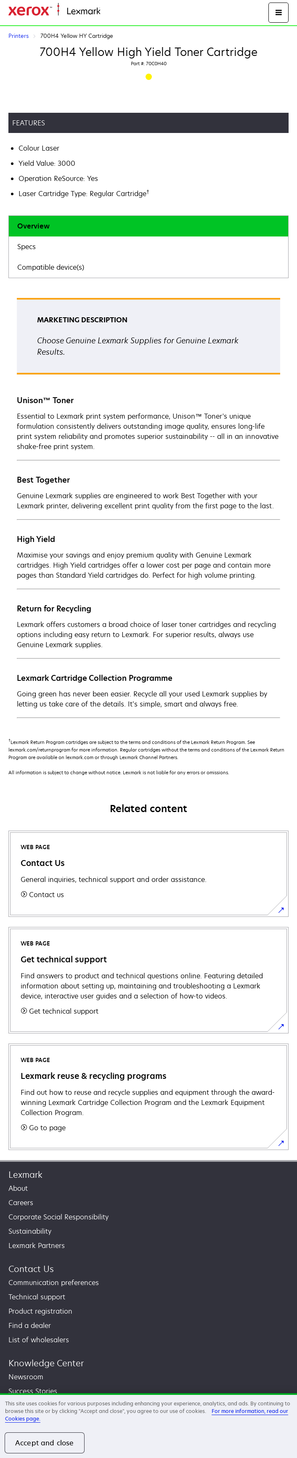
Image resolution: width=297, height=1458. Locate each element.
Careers (20, 1202)
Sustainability (29, 1231)
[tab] (148, 226)
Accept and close (44, 1442)
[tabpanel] (148, 507)
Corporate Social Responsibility (58, 1217)
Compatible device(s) (50, 267)
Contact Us (31, 1269)
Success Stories (32, 1391)
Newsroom (25, 1376)
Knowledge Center (46, 1363)
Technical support (36, 1296)
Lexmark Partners (36, 1245)
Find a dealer (29, 1325)
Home (108, 12)
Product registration (40, 1311)
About (18, 1188)
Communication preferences (53, 1282)
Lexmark (25, 1174)
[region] (148, 1425)
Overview (33, 226)
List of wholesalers (38, 1339)
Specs (26, 246)
